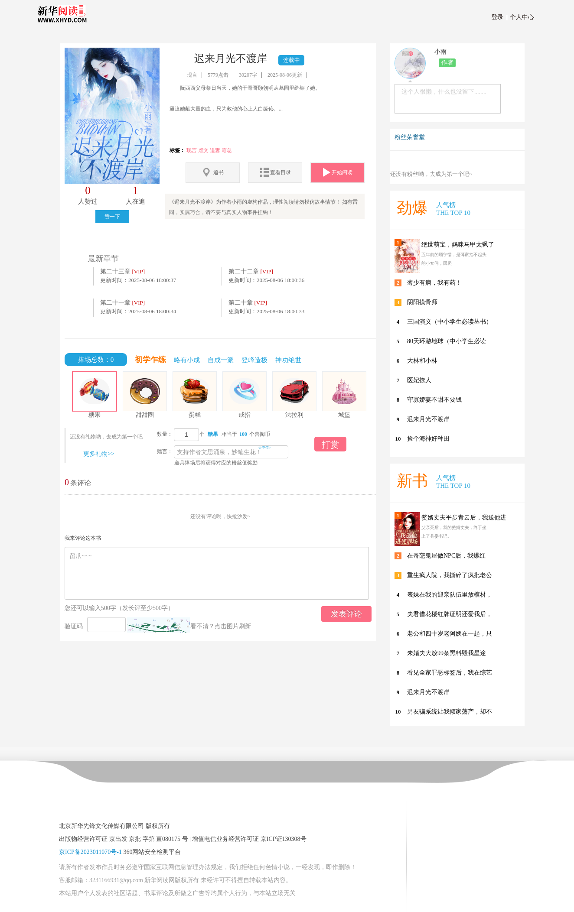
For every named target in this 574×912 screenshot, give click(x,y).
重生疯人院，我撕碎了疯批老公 (449, 575)
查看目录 (275, 172)
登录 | (499, 17)
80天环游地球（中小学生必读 (446, 341)
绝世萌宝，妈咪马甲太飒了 (457, 244)
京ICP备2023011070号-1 (90, 852)
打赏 (330, 444)
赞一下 (112, 217)
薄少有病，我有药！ (434, 282)
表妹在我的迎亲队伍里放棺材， (449, 594)
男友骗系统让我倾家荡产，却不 (449, 711)
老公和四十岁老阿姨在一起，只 (449, 633)
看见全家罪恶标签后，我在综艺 (449, 672)
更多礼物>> (98, 454)
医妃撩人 (419, 380)
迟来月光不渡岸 (428, 419)
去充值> (264, 448)
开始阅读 (337, 172)
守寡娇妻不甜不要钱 (434, 399)
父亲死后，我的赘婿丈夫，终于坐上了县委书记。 (453, 532)
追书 (213, 172)
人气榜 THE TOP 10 (453, 208)
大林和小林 (422, 360)
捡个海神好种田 (428, 438)
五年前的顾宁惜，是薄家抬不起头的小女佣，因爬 (453, 259)
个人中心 (520, 17)
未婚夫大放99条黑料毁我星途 (446, 653)
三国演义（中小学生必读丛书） (449, 321)
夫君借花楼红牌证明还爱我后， (449, 614)
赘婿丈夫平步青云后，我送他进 (463, 517)
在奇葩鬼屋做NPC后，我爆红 (446, 555)
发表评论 (346, 614)
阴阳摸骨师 (422, 302)
